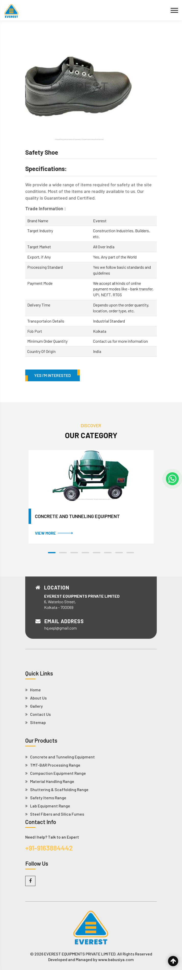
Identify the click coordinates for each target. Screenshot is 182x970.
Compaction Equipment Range (55, 773)
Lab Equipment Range (47, 805)
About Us (36, 698)
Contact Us (38, 714)
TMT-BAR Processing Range (52, 765)
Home (33, 689)
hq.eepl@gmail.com (60, 628)
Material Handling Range (49, 781)
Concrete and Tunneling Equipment (77, 516)
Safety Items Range (45, 797)
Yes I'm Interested (52, 375)
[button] (51, 553)
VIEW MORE (54, 533)
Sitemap (35, 722)
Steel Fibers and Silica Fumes (54, 814)
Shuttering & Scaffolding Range (56, 789)
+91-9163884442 (49, 848)
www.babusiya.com (116, 959)
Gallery (34, 706)
